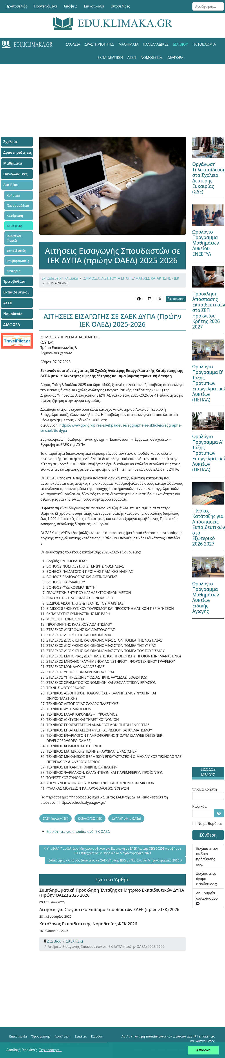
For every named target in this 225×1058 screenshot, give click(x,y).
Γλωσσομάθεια (18, 205)
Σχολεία (73, 44)
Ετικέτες (81, 1036)
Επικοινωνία (94, 6)
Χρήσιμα (13, 195)
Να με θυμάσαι (210, 823)
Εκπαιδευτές (16, 251)
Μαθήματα (128, 44)
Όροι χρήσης (40, 1036)
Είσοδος (96, 1036)
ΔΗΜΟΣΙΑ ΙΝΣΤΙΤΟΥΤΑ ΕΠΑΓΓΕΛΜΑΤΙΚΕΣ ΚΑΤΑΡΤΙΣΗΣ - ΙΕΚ (131, 278)
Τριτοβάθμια (204, 44)
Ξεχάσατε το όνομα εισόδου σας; (206, 878)
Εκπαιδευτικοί (110, 57)
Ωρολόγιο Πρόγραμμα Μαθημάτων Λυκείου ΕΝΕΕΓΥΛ (205, 243)
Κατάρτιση (15, 215)
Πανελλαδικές (155, 44)
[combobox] (208, 6)
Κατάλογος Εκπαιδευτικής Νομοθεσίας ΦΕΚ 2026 (88, 924)
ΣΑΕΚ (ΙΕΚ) (14, 226)
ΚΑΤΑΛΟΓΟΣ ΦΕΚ (90, 818)
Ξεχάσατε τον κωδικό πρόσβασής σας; (207, 856)
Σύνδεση (208, 835)
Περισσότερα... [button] (50, 1050)
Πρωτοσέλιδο (16, 6)
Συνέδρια (13, 271)
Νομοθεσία (151, 57)
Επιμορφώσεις (18, 261)
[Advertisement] (112, 95)
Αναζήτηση (63, 1036)
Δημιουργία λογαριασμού (207, 898)
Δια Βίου (180, 44)
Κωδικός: (199, 806)
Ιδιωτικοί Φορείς (14, 238)
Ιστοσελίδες (120, 6)
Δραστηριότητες (99, 44)
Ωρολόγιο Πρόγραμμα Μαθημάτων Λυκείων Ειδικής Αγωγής (205, 597)
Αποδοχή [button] (203, 1050)
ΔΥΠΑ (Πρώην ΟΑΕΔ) (126, 818)
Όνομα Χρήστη (204, 789)
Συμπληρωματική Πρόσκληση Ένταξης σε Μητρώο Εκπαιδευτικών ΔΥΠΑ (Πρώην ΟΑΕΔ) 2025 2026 (111, 892)
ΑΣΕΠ (131, 57)
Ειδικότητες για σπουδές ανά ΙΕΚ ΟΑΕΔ (78, 831)
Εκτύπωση (175, 298)
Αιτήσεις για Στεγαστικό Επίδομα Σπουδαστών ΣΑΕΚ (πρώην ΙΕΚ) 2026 (109, 909)
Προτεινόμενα (45, 6)
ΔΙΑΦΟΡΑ (175, 57)
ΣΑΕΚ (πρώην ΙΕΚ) (55, 818)
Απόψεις (70, 6)
